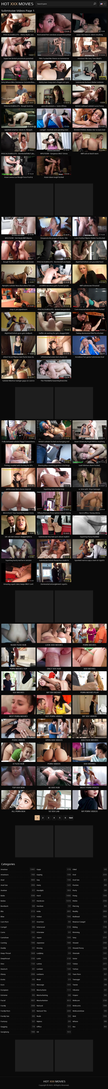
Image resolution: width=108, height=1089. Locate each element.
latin (54, 958)
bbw (18, 916)
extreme (18, 995)
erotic (18, 979)
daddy (18, 948)
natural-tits (54, 1011)
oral (90, 875)
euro (18, 985)
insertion (54, 922)
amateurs (18, 875)
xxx (90, 1027)
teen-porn (90, 974)
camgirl (18, 927)
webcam (90, 1000)
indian (54, 916)
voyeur (90, 995)
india (54, 911)
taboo (90, 964)
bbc (18, 911)
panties (90, 885)
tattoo (90, 969)
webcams (90, 1006)
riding (90, 927)
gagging (18, 1027)
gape (54, 869)
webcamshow (90, 1011)
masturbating (54, 995)
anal (18, 880)
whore (90, 1021)
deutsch (18, 969)
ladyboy (54, 953)
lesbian (54, 969)
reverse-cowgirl (90, 922)
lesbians (54, 974)
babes (18, 901)
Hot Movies (17, 3)
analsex (18, 890)
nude (54, 1016)
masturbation (54, 1000)
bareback (18, 906)
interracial (54, 927)
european (18, 990)
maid (54, 979)
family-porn (18, 1011)
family (18, 1006)
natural (54, 1006)
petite (90, 901)
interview (54, 932)
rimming (90, 932)
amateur (18, 869)
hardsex (54, 906)
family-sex (18, 1016)
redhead (90, 916)
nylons (54, 1021)
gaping (54, 875)
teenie (90, 985)
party (90, 890)
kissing (54, 948)
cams (18, 932)
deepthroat (18, 958)
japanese (54, 943)
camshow (18, 937)
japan (54, 937)
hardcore (54, 901)
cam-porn (18, 922)
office (54, 1027)
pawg (90, 896)
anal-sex (18, 885)
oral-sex (90, 880)
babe (18, 896)
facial (18, 1000)
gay (54, 880)
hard (54, 896)
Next (71, 818)
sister (90, 958)
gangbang (18, 1032)
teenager (90, 979)
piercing (90, 906)
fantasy (18, 1021)
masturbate (54, 990)
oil (54, 1032)
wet (90, 1016)
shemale (90, 953)
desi (18, 964)
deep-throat (18, 953)
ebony (18, 974)
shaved (90, 943)
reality (90, 911)
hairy (54, 885)
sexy (90, 937)
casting (18, 943)
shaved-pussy (90, 948)
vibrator (90, 990)
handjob (54, 890)
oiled (90, 869)
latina (54, 964)
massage (54, 985)
